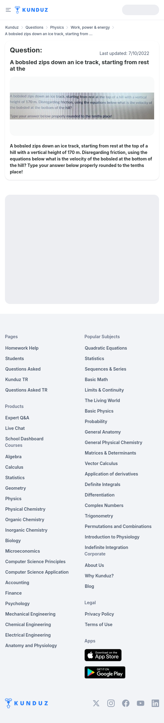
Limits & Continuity (104, 390)
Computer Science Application (37, 572)
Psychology (17, 603)
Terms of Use (99, 624)
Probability (96, 421)
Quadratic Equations (106, 348)
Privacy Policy (99, 614)
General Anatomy (103, 431)
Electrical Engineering (28, 635)
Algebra (13, 456)
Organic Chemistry (24, 519)
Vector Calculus (101, 463)
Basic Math (96, 379)
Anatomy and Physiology (31, 645)
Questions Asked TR (26, 390)
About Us (94, 565)
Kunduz (12, 27)
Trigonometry (99, 515)
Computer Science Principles (35, 561)
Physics (57, 27)
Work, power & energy (90, 27)
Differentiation (99, 494)
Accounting (17, 582)
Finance (13, 593)
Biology (13, 540)
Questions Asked (23, 369)
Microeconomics (22, 551)
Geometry (15, 488)
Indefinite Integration (106, 547)
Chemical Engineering (28, 624)
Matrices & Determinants (110, 452)
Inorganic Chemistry (26, 530)
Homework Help (22, 348)
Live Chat (15, 428)
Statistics (15, 477)
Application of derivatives (111, 473)
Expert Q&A (17, 417)
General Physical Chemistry (113, 442)
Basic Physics (99, 410)
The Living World (102, 400)
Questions (34, 27)
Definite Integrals (103, 484)
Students (14, 358)
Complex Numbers (104, 505)
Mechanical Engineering (30, 614)
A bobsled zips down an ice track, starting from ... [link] (48, 33)
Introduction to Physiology (112, 536)
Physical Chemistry (25, 509)
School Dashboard (24, 438)
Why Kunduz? (99, 575)
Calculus (14, 467)
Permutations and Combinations (118, 526)
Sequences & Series (105, 369)
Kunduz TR (16, 379)
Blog (89, 586)
